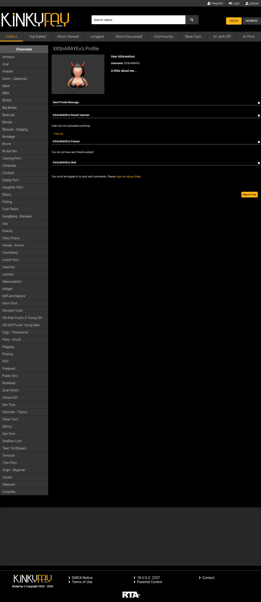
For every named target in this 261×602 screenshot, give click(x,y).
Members (252, 20)
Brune (6, 144)
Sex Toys (8, 405)
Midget (7, 289)
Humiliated (10, 253)
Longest (97, 36)
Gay (5, 224)
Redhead (8, 383)
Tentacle (8, 455)
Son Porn (8, 434)
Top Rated (37, 36)
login (119, 176)
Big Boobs (9, 108)
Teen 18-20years (14, 448)
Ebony (6, 195)
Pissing (7, 354)
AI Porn (249, 36)
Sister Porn (10, 419)
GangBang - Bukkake (17, 216)
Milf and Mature (13, 296)
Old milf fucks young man (21, 325)
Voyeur (7, 477)
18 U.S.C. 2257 (148, 578)
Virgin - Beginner (13, 470)
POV (5, 361)
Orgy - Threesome (15, 332)
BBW (5, 93)
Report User (249, 194)
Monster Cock (12, 311)
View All (58, 133)
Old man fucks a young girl (22, 318)
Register (215, 3)
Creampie (9, 166)
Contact (208, 578)
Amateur (8, 57)
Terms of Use (82, 582)
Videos (233, 20)
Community (163, 36)
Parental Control (149, 582)
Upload (252, 3)
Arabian (7, 71)
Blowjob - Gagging (15, 129)
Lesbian (8, 274)
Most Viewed (68, 36)
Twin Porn (9, 463)
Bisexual (8, 115)
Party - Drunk (11, 340)
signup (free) (133, 176)
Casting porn (11, 158)
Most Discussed (129, 36)
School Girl (10, 398)
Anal (5, 64)
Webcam (8, 484)
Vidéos (11, 36)
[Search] (138, 19)
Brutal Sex (9, 151)
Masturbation (12, 282)
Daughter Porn (12, 187)
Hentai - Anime (13, 245)
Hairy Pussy (11, 238)
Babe (6, 86)
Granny (7, 231)
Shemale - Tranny (14, 412)
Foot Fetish (10, 209)
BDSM (6, 100)
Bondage (8, 137)
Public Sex (9, 376)
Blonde (7, 122)
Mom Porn (9, 303)
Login (234, 3)
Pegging (8, 347)
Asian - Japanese (14, 79)
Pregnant (8, 369)
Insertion (8, 267)
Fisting (7, 202)
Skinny (7, 426)
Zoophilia (8, 492)
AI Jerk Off (222, 36)
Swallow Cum (12, 441)
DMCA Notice (82, 578)
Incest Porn (10, 260)
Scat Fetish (10, 390)
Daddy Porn (10, 180)
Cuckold (8, 173)
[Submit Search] (192, 19)
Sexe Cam (193, 36)
